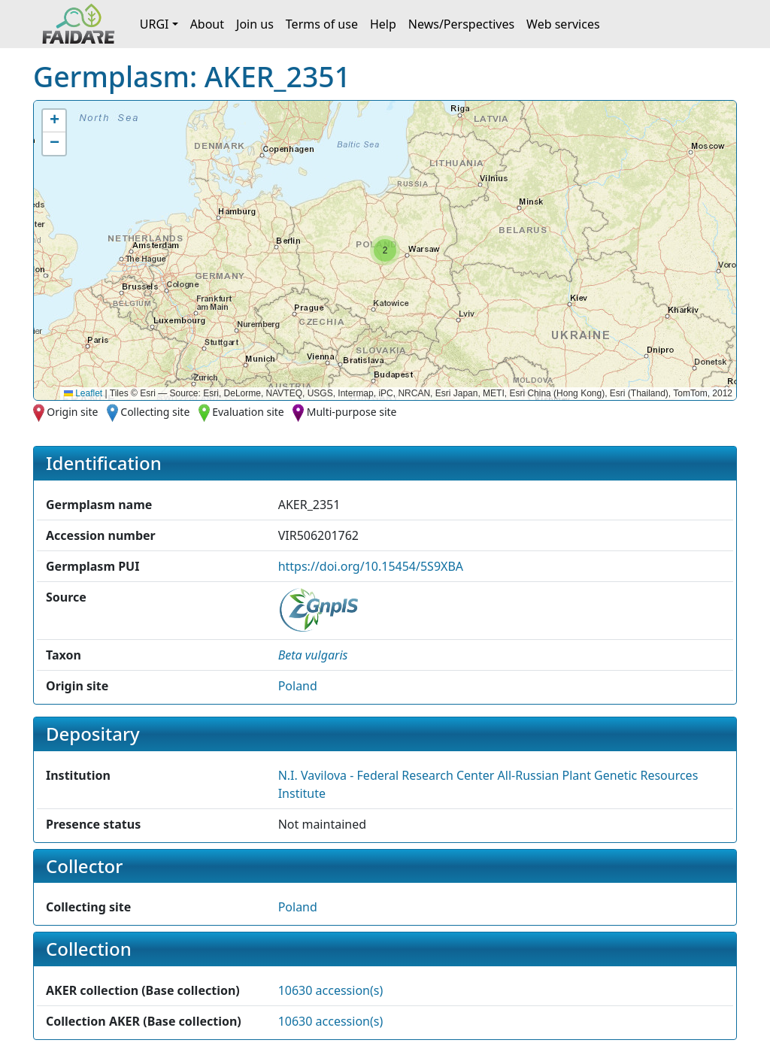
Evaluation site (248, 412)
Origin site (72, 412)
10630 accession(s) (330, 990)
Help (383, 24)
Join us (255, 24)
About (207, 24)
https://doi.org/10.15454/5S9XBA (370, 566)
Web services (563, 24)
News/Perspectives (461, 24)
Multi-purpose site (352, 412)
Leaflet (83, 393)
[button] (385, 250)
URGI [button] (154, 24)
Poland (297, 686)
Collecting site (154, 412)
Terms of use (322, 24)
